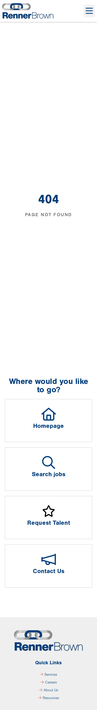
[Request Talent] (48, 511)
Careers (48, 682)
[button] (89, 11)
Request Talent (48, 522)
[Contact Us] (48, 559)
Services (48, 675)
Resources (48, 698)
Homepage (48, 425)
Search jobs (48, 474)
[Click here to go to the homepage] (28, 11)
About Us (48, 690)
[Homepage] (48, 414)
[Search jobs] (48, 462)
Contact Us (48, 571)
